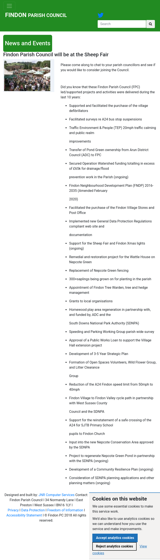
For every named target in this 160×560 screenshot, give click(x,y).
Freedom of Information (65, 510)
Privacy (13, 510)
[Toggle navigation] (9, 6)
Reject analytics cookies (114, 546)
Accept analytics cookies (115, 538)
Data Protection (33, 510)
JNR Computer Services (56, 495)
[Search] (121, 24)
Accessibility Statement (24, 515)
